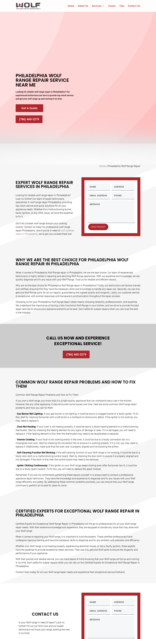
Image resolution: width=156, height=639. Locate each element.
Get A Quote (29, 108)
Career (112, 6)
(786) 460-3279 (29, 119)
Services (97, 6)
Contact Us (134, 6)
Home (71, 6)
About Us (83, 6)
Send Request (99, 227)
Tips (121, 6)
